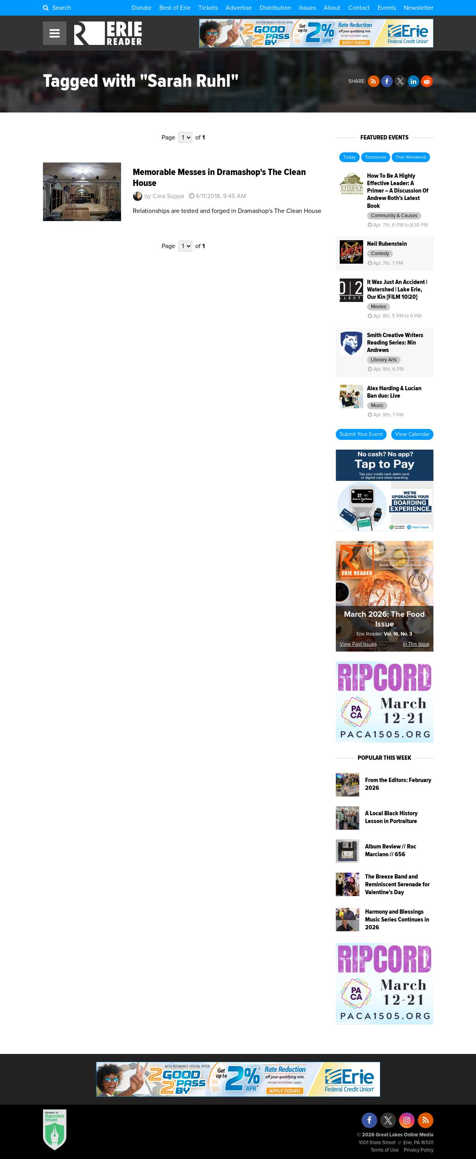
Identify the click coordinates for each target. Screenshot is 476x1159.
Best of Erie (175, 8)
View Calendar (412, 434)
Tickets (208, 8)
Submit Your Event (361, 434)
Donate (142, 8)
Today (349, 157)
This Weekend (411, 157)
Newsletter (418, 8)
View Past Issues (358, 644)
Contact (359, 8)
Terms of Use (385, 1150)
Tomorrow (375, 157)
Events (387, 8)
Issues (307, 8)
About (332, 8)
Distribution (275, 8)
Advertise (239, 8)
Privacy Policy (418, 1150)
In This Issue (416, 644)
